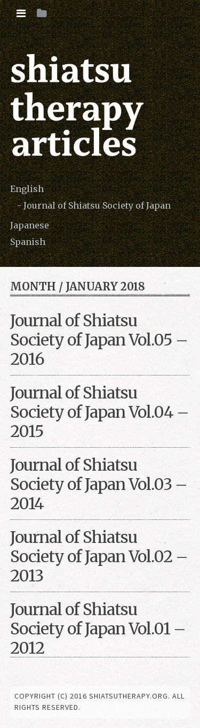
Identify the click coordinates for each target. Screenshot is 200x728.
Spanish (27, 241)
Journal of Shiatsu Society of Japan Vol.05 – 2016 (99, 339)
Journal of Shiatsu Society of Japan (97, 205)
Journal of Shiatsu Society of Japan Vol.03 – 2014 (98, 484)
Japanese (29, 225)
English (27, 188)
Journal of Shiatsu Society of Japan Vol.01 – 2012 (98, 628)
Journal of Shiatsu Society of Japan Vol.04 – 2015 (99, 411)
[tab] (21, 13)
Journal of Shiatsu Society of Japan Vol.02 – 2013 (99, 556)
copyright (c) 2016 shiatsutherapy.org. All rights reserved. (99, 701)
